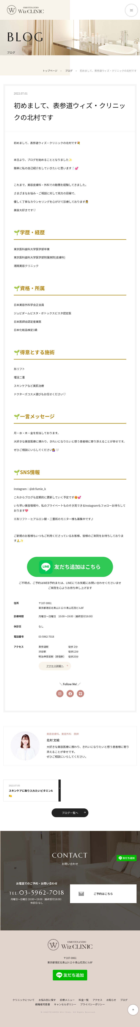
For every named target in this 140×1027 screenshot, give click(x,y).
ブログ (124, 1000)
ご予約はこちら (103, 894)
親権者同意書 (42, 1004)
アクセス (97, 1000)
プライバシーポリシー (92, 1004)
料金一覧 (84, 1000)
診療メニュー (67, 1000)
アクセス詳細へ (57, 666)
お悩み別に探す (47, 1000)
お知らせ (111, 1000)
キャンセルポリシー (65, 1004)
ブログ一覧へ (74, 813)
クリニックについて (23, 1000)
